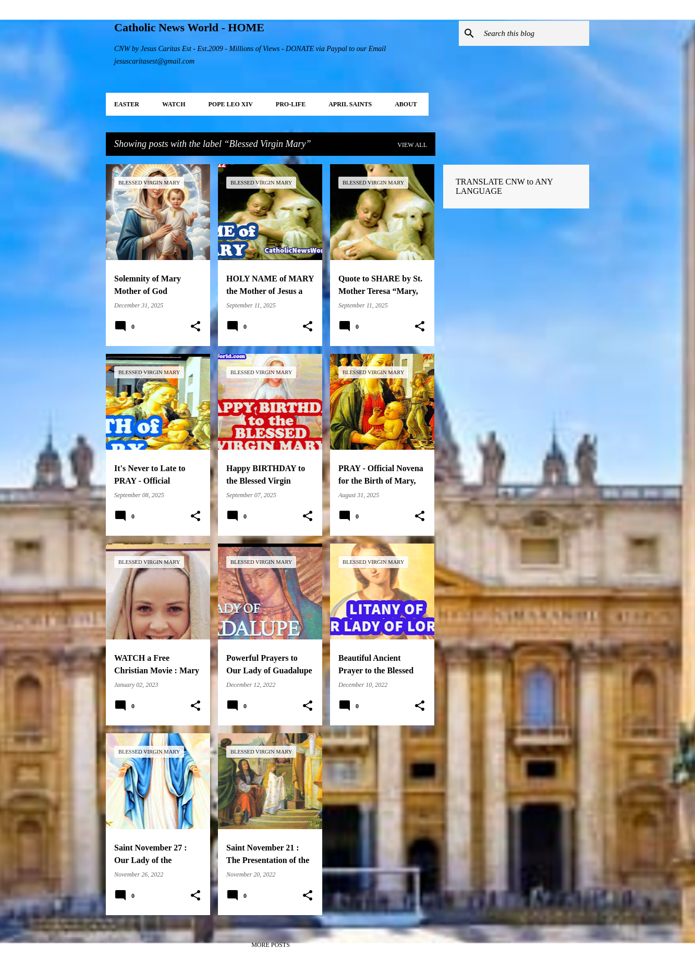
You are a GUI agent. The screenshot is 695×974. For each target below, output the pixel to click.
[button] (195, 327)
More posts (270, 944)
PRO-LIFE (291, 104)
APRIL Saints (350, 104)
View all (412, 145)
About (406, 104)
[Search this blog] (534, 33)
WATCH (173, 104)
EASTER (126, 104)
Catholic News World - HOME (189, 27)
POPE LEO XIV (230, 104)
